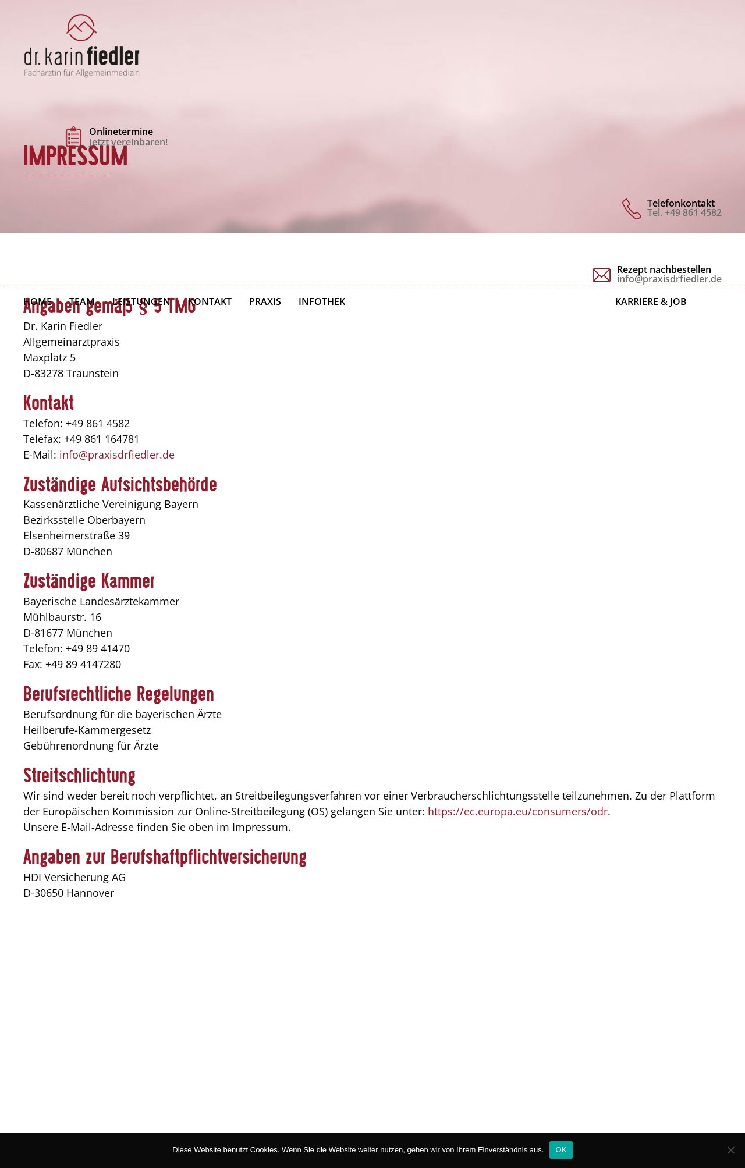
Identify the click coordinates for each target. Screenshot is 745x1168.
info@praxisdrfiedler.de (117, 454)
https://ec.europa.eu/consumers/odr (518, 811)
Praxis (265, 301)
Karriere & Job (651, 301)
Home (37, 301)
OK (560, 1149)
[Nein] (730, 1150)
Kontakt (210, 301)
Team (82, 301)
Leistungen (141, 301)
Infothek (322, 301)
